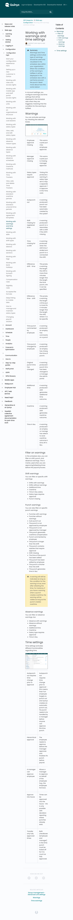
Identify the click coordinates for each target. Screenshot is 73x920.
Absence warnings (61, 45)
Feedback (8, 401)
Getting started (8, 41)
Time (7, 336)
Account (8, 325)
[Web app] (38, 20)
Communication (10, 356)
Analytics (8, 344)
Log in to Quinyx (26, 5)
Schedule (8, 333)
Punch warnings (61, 41)
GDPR (7, 373)
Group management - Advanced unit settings (36, 894)
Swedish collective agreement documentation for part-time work (10, 417)
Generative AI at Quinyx (10, 406)
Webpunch (9, 384)
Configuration (10, 49)
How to (8, 359)
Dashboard (9, 329)
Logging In (9, 46)
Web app (8, 30)
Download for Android (54, 5)
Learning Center (8, 35)
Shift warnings (63, 38)
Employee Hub (10, 388)
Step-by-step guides (10, 364)
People (8, 340)
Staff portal (9, 369)
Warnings (36, 898)
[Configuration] (28, 22)
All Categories (28, 20)
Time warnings (36, 901)
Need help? (9, 397)
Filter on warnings (61, 35)
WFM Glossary (10, 376)
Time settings (62, 51)
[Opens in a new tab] (36, 912)
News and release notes (10, 25)
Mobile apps (9, 380)
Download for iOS (40, 5)
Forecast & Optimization (10, 348)
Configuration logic (11, 54)
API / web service (8, 392)
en (64, 5)
